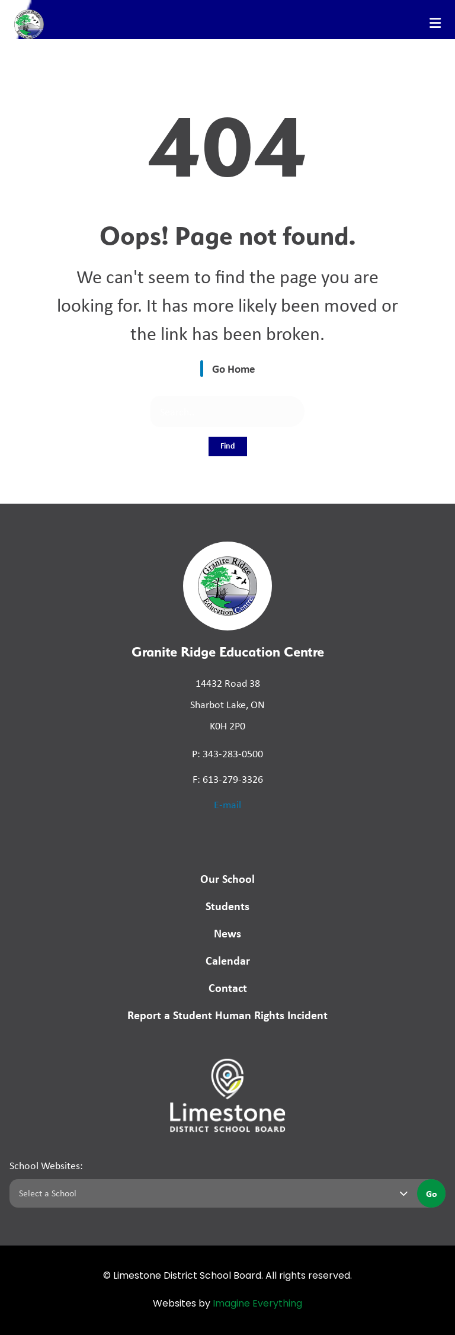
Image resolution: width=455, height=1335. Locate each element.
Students (227, 906)
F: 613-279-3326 (228, 779)
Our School (227, 878)
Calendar (228, 960)
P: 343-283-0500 (227, 754)
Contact (228, 987)
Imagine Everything (257, 1304)
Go (431, 1193)
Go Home (233, 368)
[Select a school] (211, 1193)
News (227, 933)
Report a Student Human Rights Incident (227, 1015)
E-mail (227, 805)
